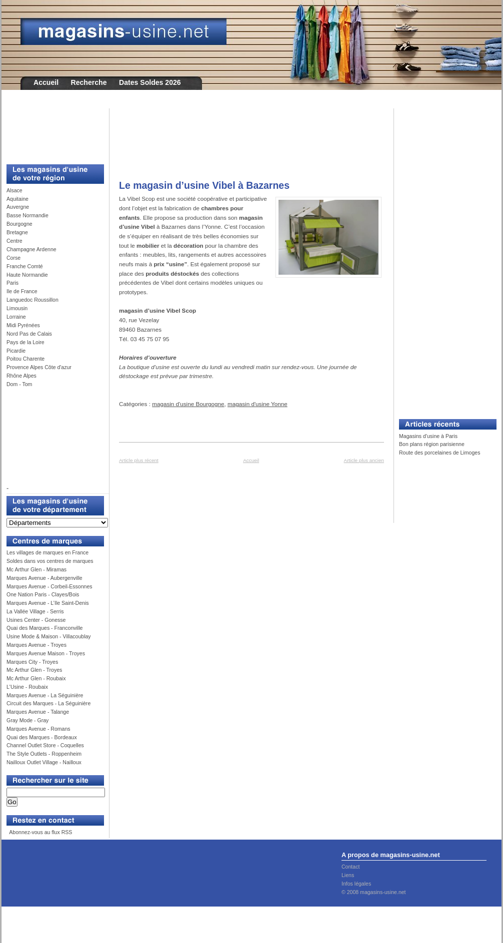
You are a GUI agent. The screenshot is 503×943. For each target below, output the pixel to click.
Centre (14, 241)
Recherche (89, 82)
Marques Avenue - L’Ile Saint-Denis (47, 603)
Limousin (17, 308)
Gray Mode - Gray (27, 720)
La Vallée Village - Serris (35, 611)
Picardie (16, 351)
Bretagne (17, 232)
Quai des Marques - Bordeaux (41, 737)
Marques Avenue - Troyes (36, 645)
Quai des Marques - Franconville (44, 628)
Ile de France (22, 291)
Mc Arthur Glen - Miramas (36, 569)
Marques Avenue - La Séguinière (44, 695)
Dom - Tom (19, 384)
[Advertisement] (51, 130)
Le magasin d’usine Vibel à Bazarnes (204, 185)
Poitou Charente (25, 359)
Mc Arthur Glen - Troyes (34, 670)
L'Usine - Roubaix (27, 687)
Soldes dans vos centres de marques (50, 561)
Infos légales (356, 884)
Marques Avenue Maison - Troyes (45, 653)
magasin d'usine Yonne (258, 404)
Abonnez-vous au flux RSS (40, 832)
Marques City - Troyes (32, 662)
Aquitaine (17, 199)
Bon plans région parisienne (431, 444)
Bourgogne (19, 224)
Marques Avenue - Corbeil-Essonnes (49, 586)
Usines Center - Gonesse (36, 620)
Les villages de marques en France (47, 552)
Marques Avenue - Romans (38, 729)
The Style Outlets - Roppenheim (44, 754)
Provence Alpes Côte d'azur (39, 367)
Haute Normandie (27, 275)
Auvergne (17, 207)
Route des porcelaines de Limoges (439, 453)
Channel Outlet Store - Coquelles (45, 745)
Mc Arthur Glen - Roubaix (36, 678)
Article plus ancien (364, 460)
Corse (13, 258)
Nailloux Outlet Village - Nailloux (44, 762)
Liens (348, 875)
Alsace (14, 190)
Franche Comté (24, 266)
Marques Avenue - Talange (37, 712)
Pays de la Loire (25, 342)
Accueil (46, 82)
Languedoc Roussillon (32, 300)
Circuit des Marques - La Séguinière (48, 703)
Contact (351, 867)
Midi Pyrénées (23, 325)
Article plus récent (138, 460)
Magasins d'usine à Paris (428, 436)
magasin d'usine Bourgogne (188, 404)
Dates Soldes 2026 (150, 82)
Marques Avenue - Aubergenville (44, 578)
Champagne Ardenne (31, 249)
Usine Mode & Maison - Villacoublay (48, 636)
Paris (12, 283)
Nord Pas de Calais (29, 334)
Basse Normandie (27, 215)
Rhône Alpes (21, 376)
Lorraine (16, 317)
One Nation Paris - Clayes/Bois (42, 594)
